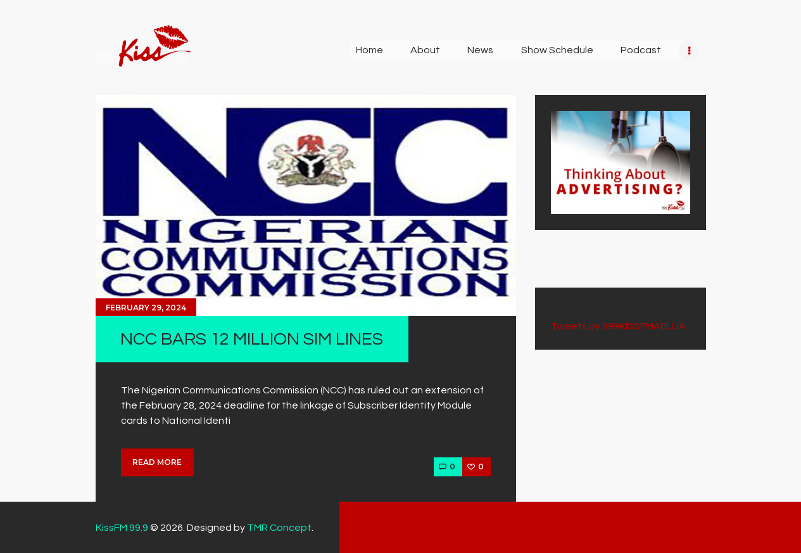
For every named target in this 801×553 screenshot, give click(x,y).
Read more (157, 462)
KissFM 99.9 (122, 528)
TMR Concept (279, 528)
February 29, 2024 (146, 307)
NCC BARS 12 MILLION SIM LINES (251, 339)
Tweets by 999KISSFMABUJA (618, 326)
